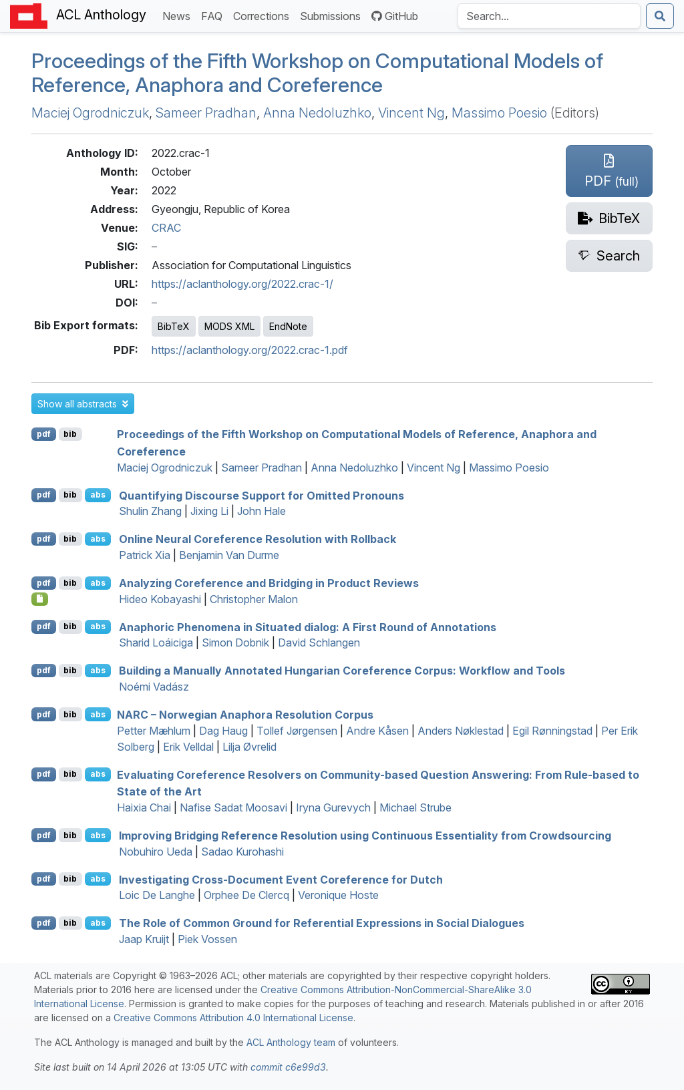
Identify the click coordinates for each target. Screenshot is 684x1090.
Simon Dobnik (235, 642)
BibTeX (174, 326)
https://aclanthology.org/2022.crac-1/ (242, 284)
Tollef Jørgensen (296, 730)
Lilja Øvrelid (249, 746)
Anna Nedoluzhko (317, 113)
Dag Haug (223, 730)
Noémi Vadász (154, 686)
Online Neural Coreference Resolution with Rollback (257, 539)
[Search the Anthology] (549, 16)
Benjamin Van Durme (229, 555)
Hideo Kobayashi (160, 599)
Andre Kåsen (377, 730)
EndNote (288, 326)
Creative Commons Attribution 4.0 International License (233, 1017)
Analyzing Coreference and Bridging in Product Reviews (269, 583)
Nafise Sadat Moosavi (233, 807)
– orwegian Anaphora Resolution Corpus (245, 714)
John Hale (261, 511)
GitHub (394, 16)
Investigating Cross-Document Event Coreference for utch (281, 879)
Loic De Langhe (157, 895)
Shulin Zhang (150, 511)
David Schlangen (319, 642)
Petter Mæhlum (153, 730)
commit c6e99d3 (288, 1067)
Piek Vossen (207, 939)
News (179, 15)
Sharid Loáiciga (156, 642)
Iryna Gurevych (333, 807)
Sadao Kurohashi (242, 851)
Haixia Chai (144, 807)
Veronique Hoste (338, 895)
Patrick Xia (144, 555)
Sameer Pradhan (206, 113)
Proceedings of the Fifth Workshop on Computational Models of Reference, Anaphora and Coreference (317, 73)
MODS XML (229, 326)
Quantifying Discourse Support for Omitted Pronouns (261, 495)
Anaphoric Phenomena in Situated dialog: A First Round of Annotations (307, 626)
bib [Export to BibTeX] (70, 434)
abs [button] (98, 495)
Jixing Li (209, 511)
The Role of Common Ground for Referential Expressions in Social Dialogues (321, 923)
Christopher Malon (254, 599)
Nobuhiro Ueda (155, 851)
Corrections (264, 15)
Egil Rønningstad (552, 730)
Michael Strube (415, 807)
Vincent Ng (411, 113)
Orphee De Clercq (246, 895)
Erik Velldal (188, 746)
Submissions (333, 15)
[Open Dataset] (39, 599)
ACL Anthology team (290, 1042)
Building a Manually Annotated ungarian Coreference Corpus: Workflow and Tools (342, 670)
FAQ (214, 15)
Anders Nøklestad (460, 730)
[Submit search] (660, 16)
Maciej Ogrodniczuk (90, 113)
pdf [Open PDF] (44, 434)
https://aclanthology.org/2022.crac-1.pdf (250, 350)
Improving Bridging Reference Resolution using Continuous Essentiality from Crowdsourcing (365, 835)
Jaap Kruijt (144, 939)
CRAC (166, 227)
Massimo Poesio (499, 113)
